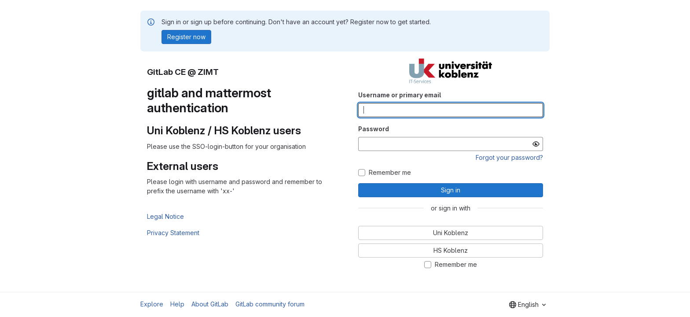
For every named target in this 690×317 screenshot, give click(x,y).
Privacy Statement (173, 232)
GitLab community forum (270, 304)
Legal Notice (165, 216)
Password (373, 129)
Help (177, 304)
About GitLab (209, 304)
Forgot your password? (509, 157)
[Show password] (536, 144)
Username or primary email (399, 95)
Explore (151, 304)
